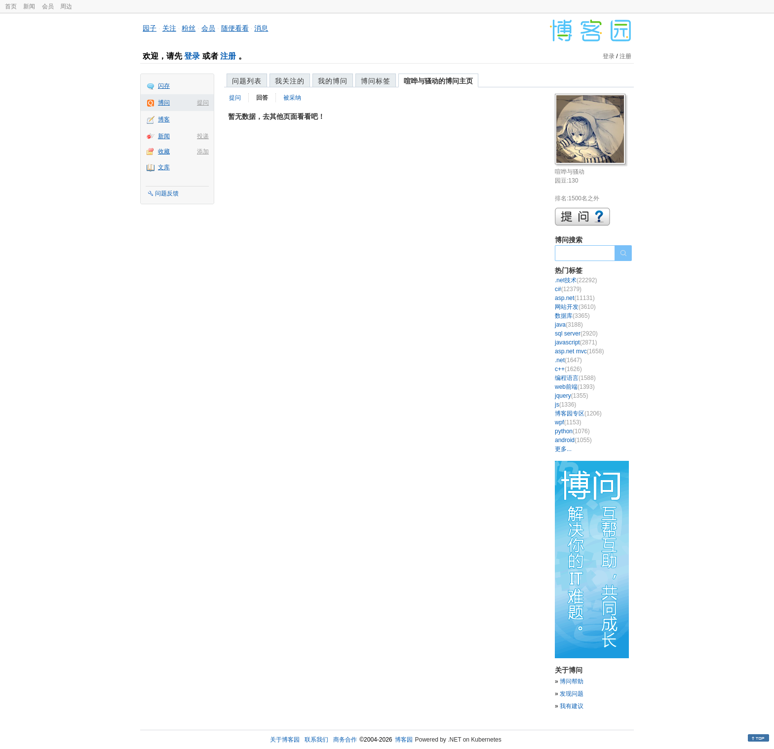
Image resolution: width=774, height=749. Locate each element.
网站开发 (575, 306)
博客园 (404, 739)
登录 (192, 56)
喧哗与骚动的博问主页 (438, 81)
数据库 (572, 315)
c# (568, 289)
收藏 (164, 151)
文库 (164, 167)
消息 (261, 28)
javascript (576, 342)
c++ (568, 369)
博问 (164, 102)
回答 (262, 97)
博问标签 (375, 81)
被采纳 (292, 97)
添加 (203, 151)
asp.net (575, 298)
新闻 (29, 6)
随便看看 (235, 28)
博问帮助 (571, 681)
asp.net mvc (579, 351)
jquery (571, 395)
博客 (164, 119)
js (565, 404)
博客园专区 (578, 413)
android (573, 440)
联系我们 (316, 739)
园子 (149, 28)
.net (568, 360)
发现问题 (571, 693)
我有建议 (571, 706)
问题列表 (247, 81)
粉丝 (188, 28)
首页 (11, 6)
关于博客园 (285, 739)
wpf (568, 422)
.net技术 (576, 280)
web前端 (575, 386)
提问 (203, 102)
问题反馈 (167, 193)
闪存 (164, 85)
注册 (228, 56)
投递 (203, 136)
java (569, 324)
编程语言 (575, 377)
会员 (48, 6)
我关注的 (290, 81)
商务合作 (345, 739)
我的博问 (333, 81)
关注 (169, 28)
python (572, 431)
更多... (563, 449)
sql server (576, 333)
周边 (66, 6)
